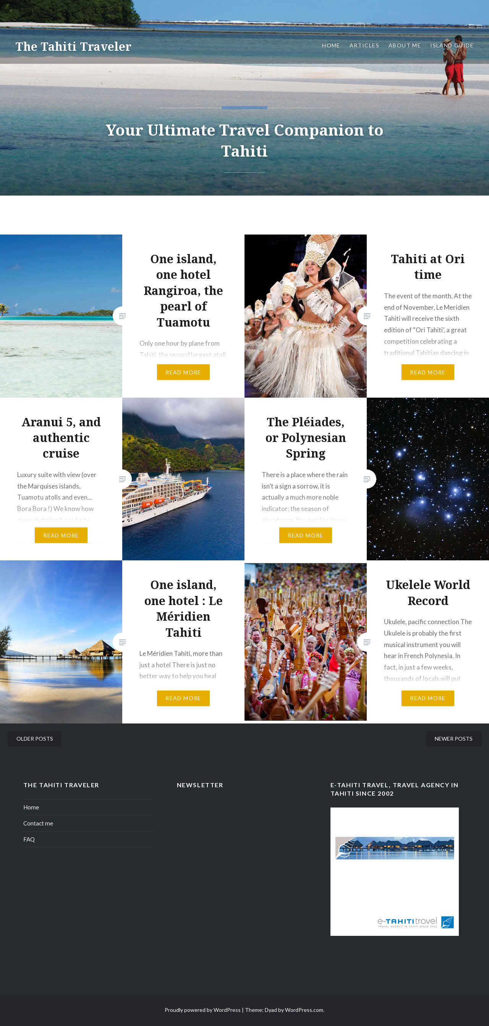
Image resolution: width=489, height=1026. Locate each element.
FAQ (29, 839)
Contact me (38, 823)
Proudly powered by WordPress (203, 1010)
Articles (364, 45)
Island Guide (452, 45)
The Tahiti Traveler (73, 46)
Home (331, 45)
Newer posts (454, 738)
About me (405, 45)
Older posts (34, 738)
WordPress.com (304, 1010)
